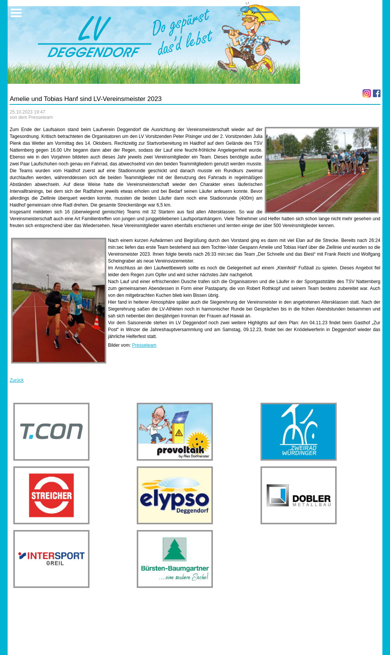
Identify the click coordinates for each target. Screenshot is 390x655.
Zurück (17, 380)
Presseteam (144, 345)
